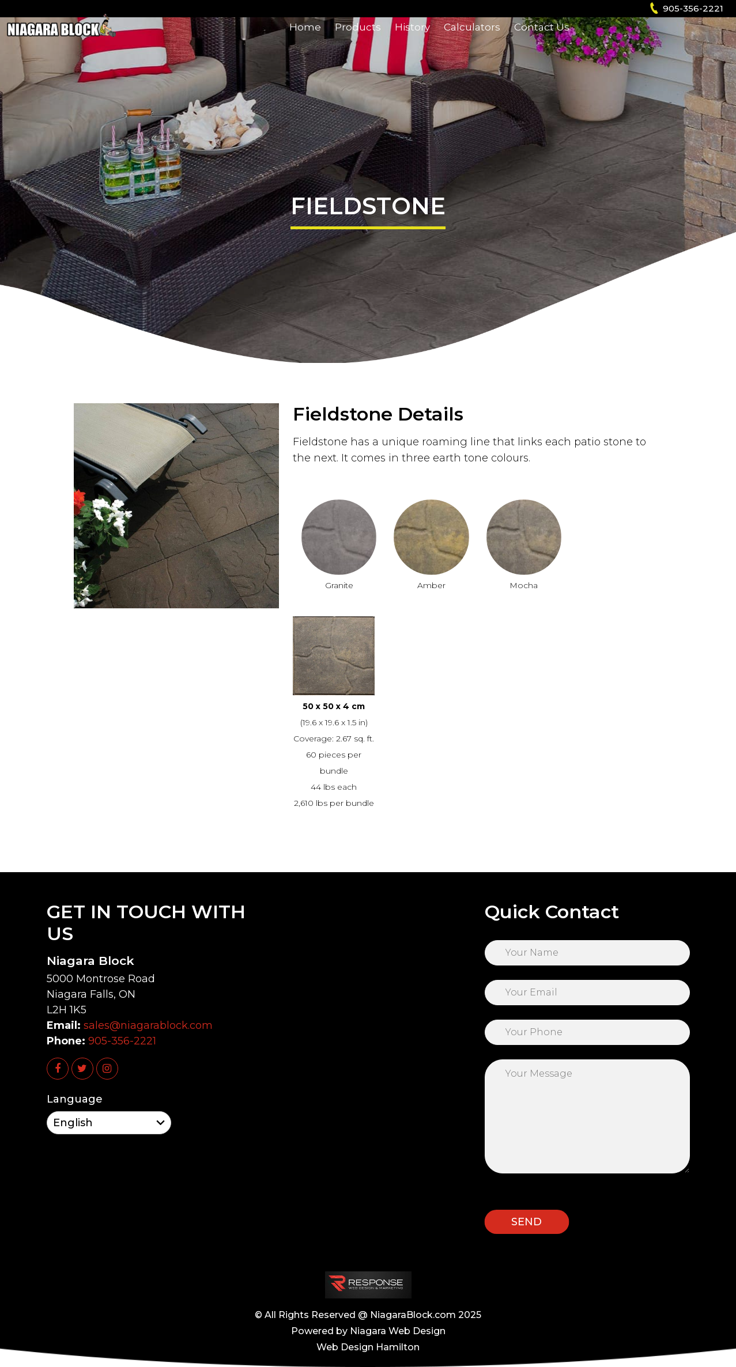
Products (358, 43)
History (412, 43)
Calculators (472, 43)
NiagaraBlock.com (413, 1314)
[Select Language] (109, 1122)
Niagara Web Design (398, 1331)
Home (305, 43)
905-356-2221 (693, 8)
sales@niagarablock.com (148, 1025)
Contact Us (541, 43)
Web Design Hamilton (368, 1347)
